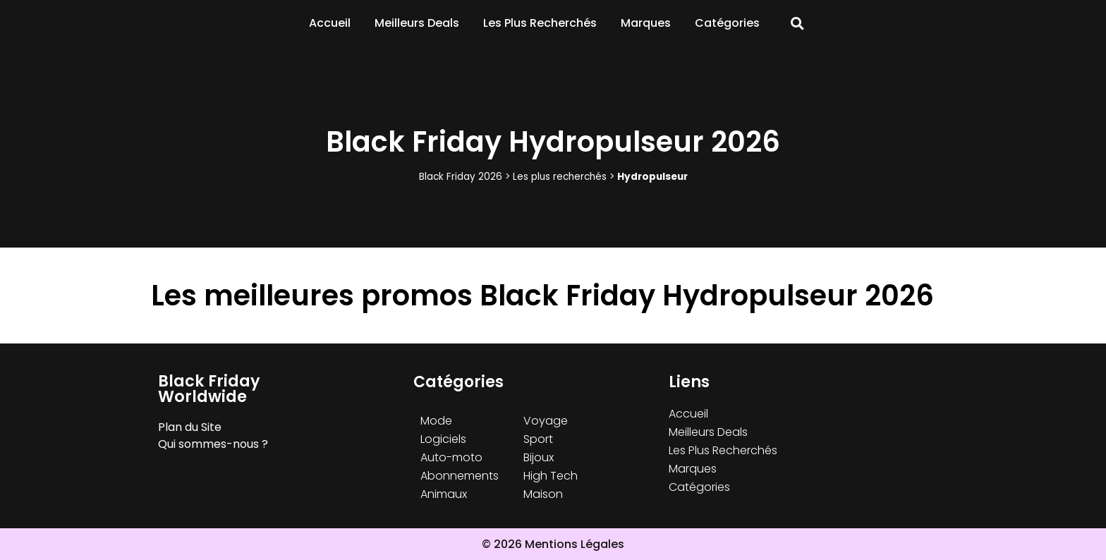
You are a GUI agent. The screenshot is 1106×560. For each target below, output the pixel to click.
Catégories (727, 23)
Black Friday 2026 (460, 176)
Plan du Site (189, 427)
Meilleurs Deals (417, 23)
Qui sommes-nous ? (213, 444)
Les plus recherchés (560, 176)
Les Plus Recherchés (540, 23)
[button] (797, 23)
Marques (646, 23)
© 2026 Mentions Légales (553, 544)
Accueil (330, 23)
